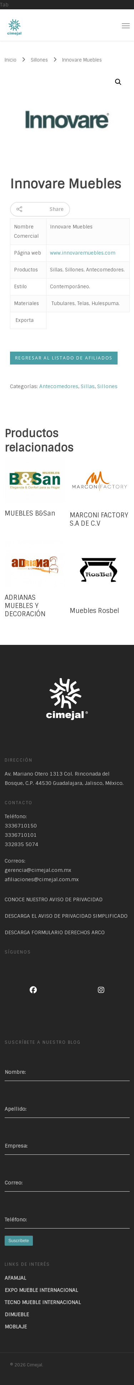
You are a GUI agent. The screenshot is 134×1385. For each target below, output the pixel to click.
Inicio (10, 60)
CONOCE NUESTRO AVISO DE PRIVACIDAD (54, 899)
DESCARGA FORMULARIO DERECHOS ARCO (55, 932)
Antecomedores (58, 386)
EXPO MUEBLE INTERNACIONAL (41, 1290)
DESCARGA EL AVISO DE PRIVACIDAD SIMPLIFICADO (66, 916)
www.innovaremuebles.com (82, 253)
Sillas (88, 386)
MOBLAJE (16, 1326)
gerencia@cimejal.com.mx (38, 870)
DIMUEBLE (17, 1314)
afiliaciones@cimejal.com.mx (42, 879)
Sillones (39, 60)
